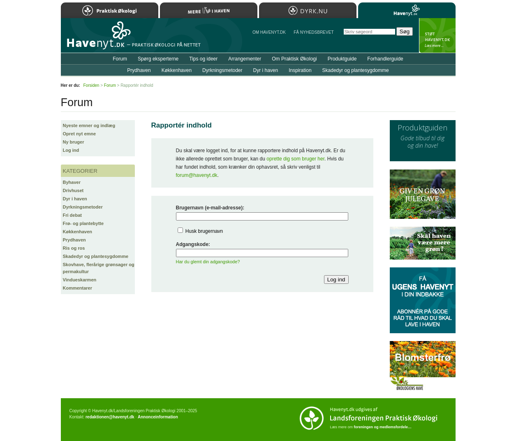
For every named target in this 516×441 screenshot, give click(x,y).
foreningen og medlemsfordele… (383, 427)
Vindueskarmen (80, 279)
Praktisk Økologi (109, 10)
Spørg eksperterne (158, 59)
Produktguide (342, 59)
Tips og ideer (203, 59)
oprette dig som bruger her (295, 159)
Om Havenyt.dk (269, 32)
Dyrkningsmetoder (83, 206)
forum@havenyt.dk (197, 175)
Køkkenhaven (78, 231)
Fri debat (72, 215)
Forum (120, 59)
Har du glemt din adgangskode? (208, 261)
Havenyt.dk (407, 10)
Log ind (71, 150)
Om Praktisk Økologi (294, 59)
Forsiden (91, 85)
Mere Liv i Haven (208, 10)
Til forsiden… (96, 38)
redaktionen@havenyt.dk (110, 417)
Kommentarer (78, 287)
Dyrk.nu (307, 10)
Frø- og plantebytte (83, 223)
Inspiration (300, 70)
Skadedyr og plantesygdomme (96, 256)
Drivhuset (73, 190)
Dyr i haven (75, 198)
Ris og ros (74, 248)
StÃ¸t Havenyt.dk (437, 35)
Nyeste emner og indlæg (89, 125)
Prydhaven (74, 239)
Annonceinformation (158, 417)
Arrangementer (244, 59)
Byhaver (72, 182)
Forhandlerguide (385, 59)
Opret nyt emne (79, 133)
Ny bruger (73, 141)
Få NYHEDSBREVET (313, 32)
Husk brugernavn (204, 231)
